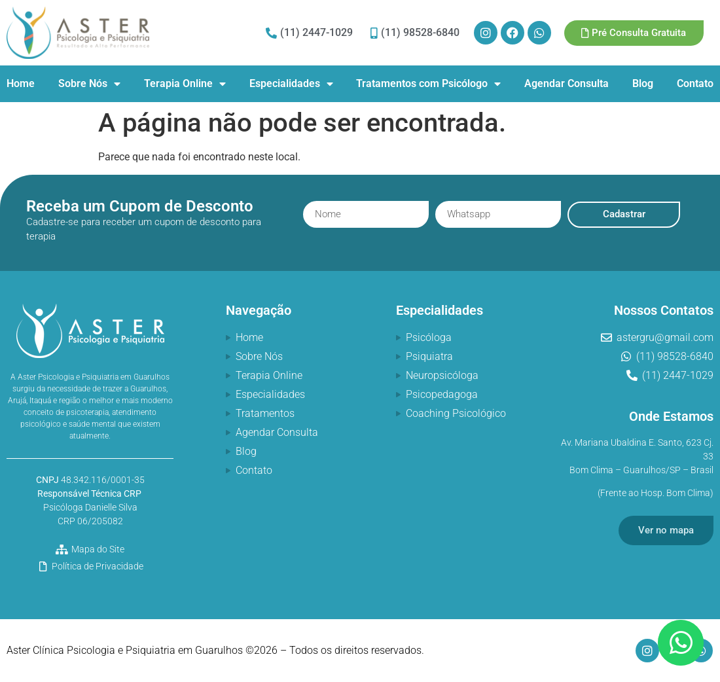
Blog (642, 83)
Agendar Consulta (566, 83)
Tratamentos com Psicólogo (428, 84)
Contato (695, 83)
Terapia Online (185, 84)
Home (21, 83)
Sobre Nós (89, 84)
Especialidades (291, 84)
